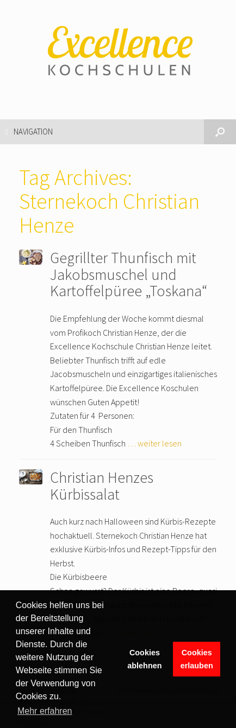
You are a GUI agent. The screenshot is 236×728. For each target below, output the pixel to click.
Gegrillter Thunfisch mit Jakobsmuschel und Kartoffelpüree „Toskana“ (128, 274)
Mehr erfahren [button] (44, 711)
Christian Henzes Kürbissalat (101, 486)
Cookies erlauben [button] (197, 659)
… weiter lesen (154, 443)
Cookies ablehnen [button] (144, 659)
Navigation (29, 131)
